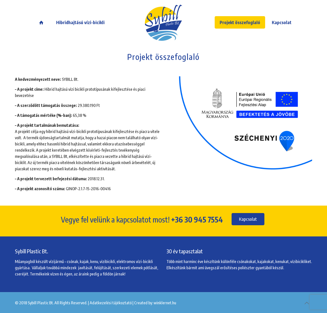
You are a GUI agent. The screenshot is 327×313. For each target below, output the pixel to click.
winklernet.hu (165, 302)
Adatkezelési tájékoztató (111, 302)
